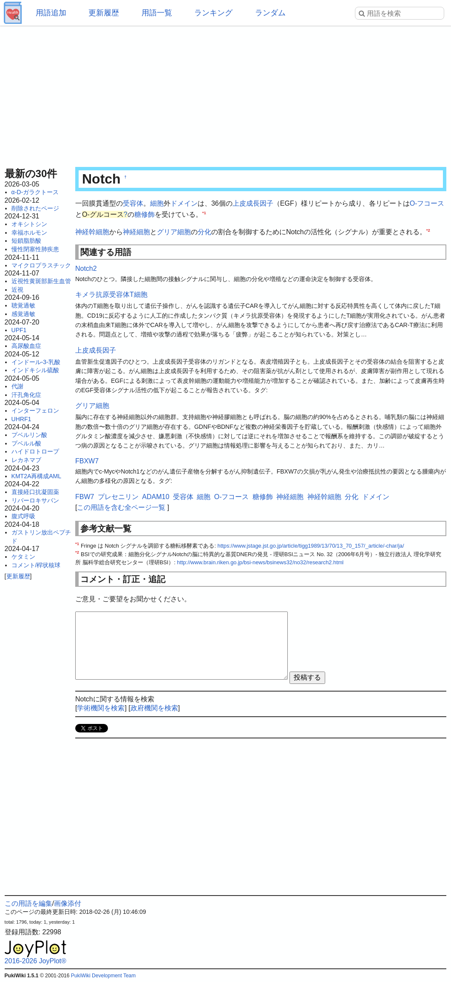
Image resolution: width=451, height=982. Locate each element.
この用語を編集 (28, 903)
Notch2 (86, 268)
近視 (17, 289)
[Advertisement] (226, 93)
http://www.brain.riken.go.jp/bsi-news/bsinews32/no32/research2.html (260, 562)
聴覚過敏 (23, 305)
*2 (428, 230)
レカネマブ (26, 460)
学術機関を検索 (101, 708)
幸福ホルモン (29, 232)
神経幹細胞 (92, 231)
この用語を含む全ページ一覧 (121, 507)
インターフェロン (35, 410)
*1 (204, 212)
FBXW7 (87, 461)
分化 (204, 231)
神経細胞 (136, 231)
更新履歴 (103, 13)
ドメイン (184, 203)
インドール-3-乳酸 (35, 362)
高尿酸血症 (26, 345)
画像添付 (67, 903)
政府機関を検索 (154, 708)
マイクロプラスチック (41, 265)
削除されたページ (35, 208)
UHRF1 (21, 419)
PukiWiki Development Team (103, 976)
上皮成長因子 (253, 203)
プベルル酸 (26, 443)
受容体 (133, 203)
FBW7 (84, 496)
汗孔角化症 (26, 394)
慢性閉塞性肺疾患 (35, 249)
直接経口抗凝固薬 (35, 491)
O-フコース (427, 203)
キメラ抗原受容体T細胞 (111, 294)
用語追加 (51, 13)
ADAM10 (155, 496)
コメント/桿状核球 (36, 565)
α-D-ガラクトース (35, 192)
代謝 (17, 386)
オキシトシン (29, 224)
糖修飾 (144, 214)
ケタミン (23, 556)
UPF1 (19, 330)
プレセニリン (118, 496)
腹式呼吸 (23, 516)
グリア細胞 (174, 231)
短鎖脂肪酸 (26, 240)
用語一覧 (157, 13)
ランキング (213, 13)
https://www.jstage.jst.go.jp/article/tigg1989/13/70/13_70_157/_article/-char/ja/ (311, 546)
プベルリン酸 (29, 434)
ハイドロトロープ (35, 451)
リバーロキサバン (35, 500)
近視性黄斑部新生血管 (41, 281)
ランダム (270, 13)
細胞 (157, 203)
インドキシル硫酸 (35, 370)
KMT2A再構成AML (36, 476)
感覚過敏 (23, 313)
